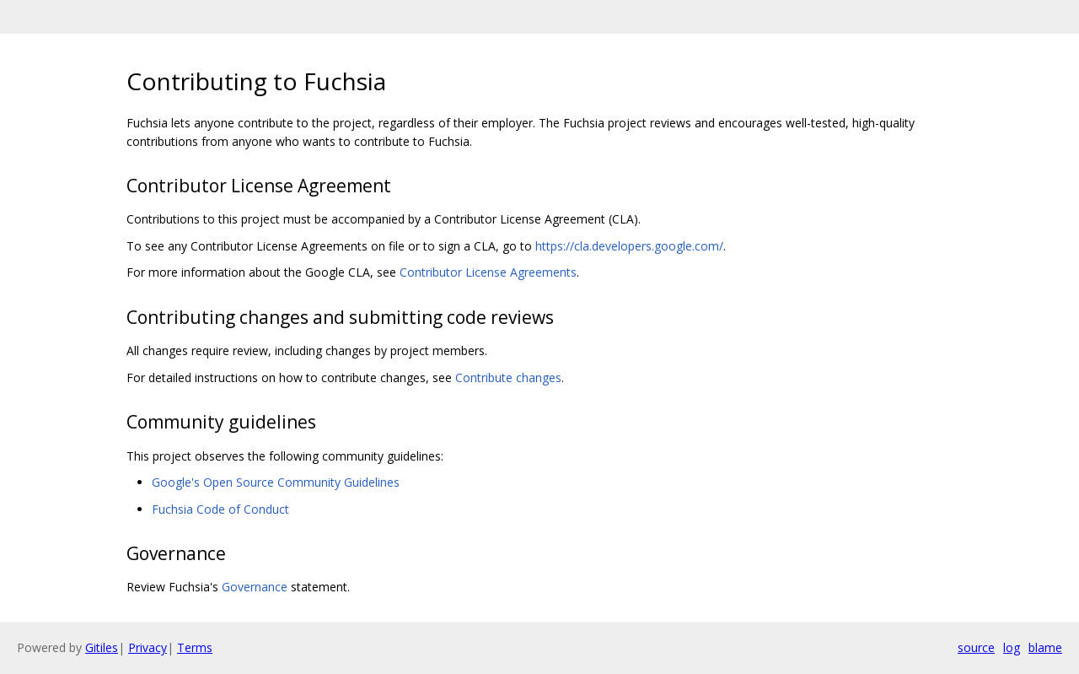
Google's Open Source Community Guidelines (276, 482)
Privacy (147, 647)
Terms (194, 647)
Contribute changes (508, 377)
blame (1045, 647)
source (976, 647)
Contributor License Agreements (488, 272)
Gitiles (101, 647)
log (1011, 647)
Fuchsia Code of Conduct (220, 509)
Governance (254, 587)
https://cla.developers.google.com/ (629, 246)
